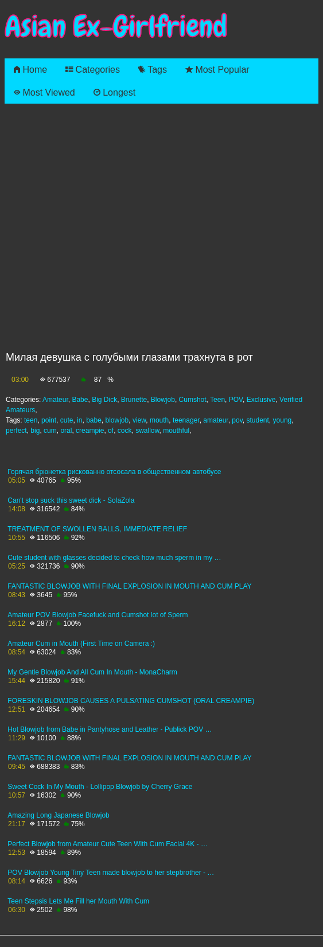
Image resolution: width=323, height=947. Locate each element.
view (139, 420)
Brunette (134, 400)
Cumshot (193, 400)
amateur (215, 420)
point (48, 420)
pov (237, 420)
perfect (16, 431)
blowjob (117, 420)
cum (50, 431)
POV (236, 400)
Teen (217, 400)
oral (66, 431)
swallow (147, 431)
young (282, 420)
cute (66, 420)
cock (125, 431)
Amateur (55, 400)
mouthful (176, 431)
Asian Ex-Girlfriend (116, 26)
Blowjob (163, 400)
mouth (159, 420)
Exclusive (261, 400)
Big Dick (104, 400)
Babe (80, 400)
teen (30, 420)
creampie (90, 431)
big (35, 431)
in (79, 420)
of (111, 431)
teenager (186, 420)
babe (94, 420)
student (257, 420)
